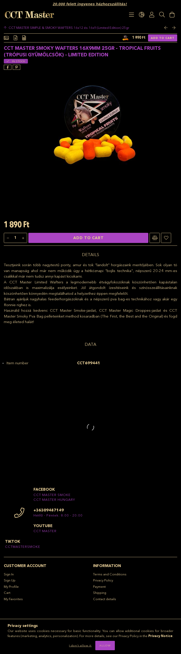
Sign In (9, 574)
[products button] (131, 15)
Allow (105, 645)
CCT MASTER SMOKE (52, 495)
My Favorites (13, 599)
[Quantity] (15, 238)
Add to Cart (162, 38)
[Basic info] (6, 38)
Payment (99, 586)
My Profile (11, 586)
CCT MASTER (45, 531)
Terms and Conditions (109, 574)
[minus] (8, 238)
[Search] (162, 15)
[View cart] (172, 15)
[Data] (24, 38)
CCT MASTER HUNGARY (54, 500)
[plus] (23, 238)
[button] (155, 238)
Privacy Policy (103, 580)
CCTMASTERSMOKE (22, 547)
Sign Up (9, 580)
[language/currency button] (142, 15)
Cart (7, 593)
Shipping (99, 593)
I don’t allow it (80, 645)
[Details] (15, 38)
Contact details (104, 599)
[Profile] (152, 15)
